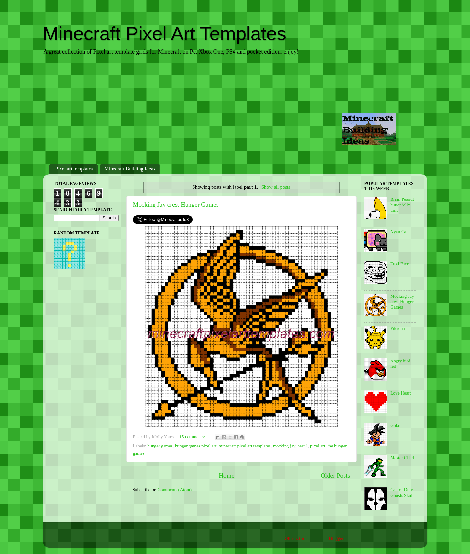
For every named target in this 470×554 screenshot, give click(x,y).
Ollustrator (294, 538)
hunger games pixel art (195, 445)
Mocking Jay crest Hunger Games (176, 204)
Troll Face (399, 263)
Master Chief (402, 457)
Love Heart (400, 392)
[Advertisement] (235, 110)
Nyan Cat (399, 231)
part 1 (303, 445)
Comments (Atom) (175, 489)
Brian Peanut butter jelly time (402, 205)
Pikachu (397, 328)
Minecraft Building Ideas (130, 168)
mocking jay (284, 445)
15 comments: (192, 436)
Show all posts (275, 187)
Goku (395, 425)
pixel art (317, 445)
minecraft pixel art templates (245, 445)
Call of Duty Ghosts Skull (402, 492)
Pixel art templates (74, 168)
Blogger (336, 538)
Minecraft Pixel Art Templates (165, 33)
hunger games (159, 445)
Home (226, 475)
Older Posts (335, 475)
